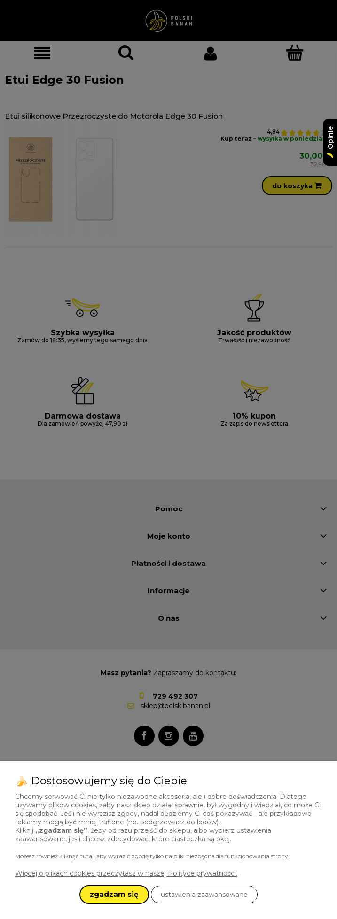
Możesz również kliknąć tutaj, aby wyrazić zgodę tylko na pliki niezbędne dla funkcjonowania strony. (152, 856)
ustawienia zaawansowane (204, 894)
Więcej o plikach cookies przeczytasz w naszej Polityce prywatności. (126, 873)
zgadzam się (114, 894)
